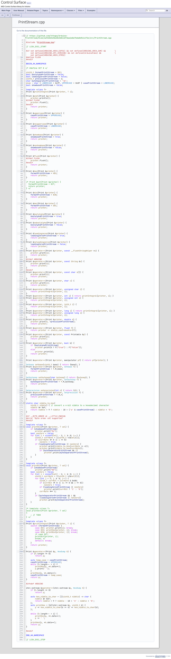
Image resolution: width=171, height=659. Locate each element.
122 (20, 298)
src (2, 15)
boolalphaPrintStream (43, 74)
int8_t (67, 304)
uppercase (39, 113)
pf (79, 360)
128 (20, 310)
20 (20, 78)
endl (36, 96)
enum (28, 83)
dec (35, 203)
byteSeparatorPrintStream (45, 81)
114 (20, 280)
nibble (43, 405)
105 (20, 261)
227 (20, 523)
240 (20, 551)
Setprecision (33, 390)
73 (20, 192)
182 (20, 426)
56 (20, 156)
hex (35, 171)
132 (20, 319)
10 (20, 57)
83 (20, 214)
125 (20, 304)
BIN (54, 194)
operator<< (39, 250)
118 (20, 289)
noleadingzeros (42, 242)
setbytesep (44, 377)
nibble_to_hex (47, 403)
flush (37, 156)
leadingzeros (40, 233)
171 (20, 403)
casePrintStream (91, 83)
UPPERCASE (67, 83)
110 (20, 272)
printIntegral (41, 91)
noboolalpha (40, 222)
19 (20, 76)
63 (20, 171)
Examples (91, 10)
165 (20, 390)
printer (61, 91)
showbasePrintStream (42, 85)
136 (20, 328)
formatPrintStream (44, 72)
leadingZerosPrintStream (44, 76)
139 (20, 334)
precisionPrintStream (46, 78)
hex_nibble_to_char (46, 596)
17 (20, 72)
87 (20, 222)
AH (8, 15)
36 (20, 113)
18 (20, 74)
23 (20, 85)
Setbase (30, 364)
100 (20, 250)
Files (81, 10)
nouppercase (40, 124)
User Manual (18, 10)
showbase (38, 134)
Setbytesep (31, 377)
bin (35, 192)
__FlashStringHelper (81, 250)
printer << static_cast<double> (55, 330)
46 (20, 134)
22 (20, 83)
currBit (52, 480)
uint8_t (30, 72)
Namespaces (57, 10)
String (74, 261)
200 (20, 465)
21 (20, 81)
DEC (59, 72)
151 (20, 360)
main (29, 3)
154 (20, 366)
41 (20, 124)
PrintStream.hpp (45, 42)
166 (20, 392)
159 (20, 377)
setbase (39, 364)
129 (20, 313)
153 (20, 364)
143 (20, 343)
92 (20, 233)
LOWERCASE (47, 83)
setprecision (47, 390)
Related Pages (33, 10)
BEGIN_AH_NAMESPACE (36, 63)
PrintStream (16, 15)
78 (20, 203)
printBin (36, 465)
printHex (36, 426)
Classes (71, 10)
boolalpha (39, 214)
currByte (48, 437)
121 (20, 296)
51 (20, 145)
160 (20, 379)
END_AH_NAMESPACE (35, 635)
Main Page (6, 10)
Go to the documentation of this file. (32, 31)
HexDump (61, 551)
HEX (54, 173)
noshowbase (39, 145)
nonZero (40, 433)
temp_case (41, 560)
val (63, 426)
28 (20, 96)
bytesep (60, 377)
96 (20, 242)
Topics (45, 10)
